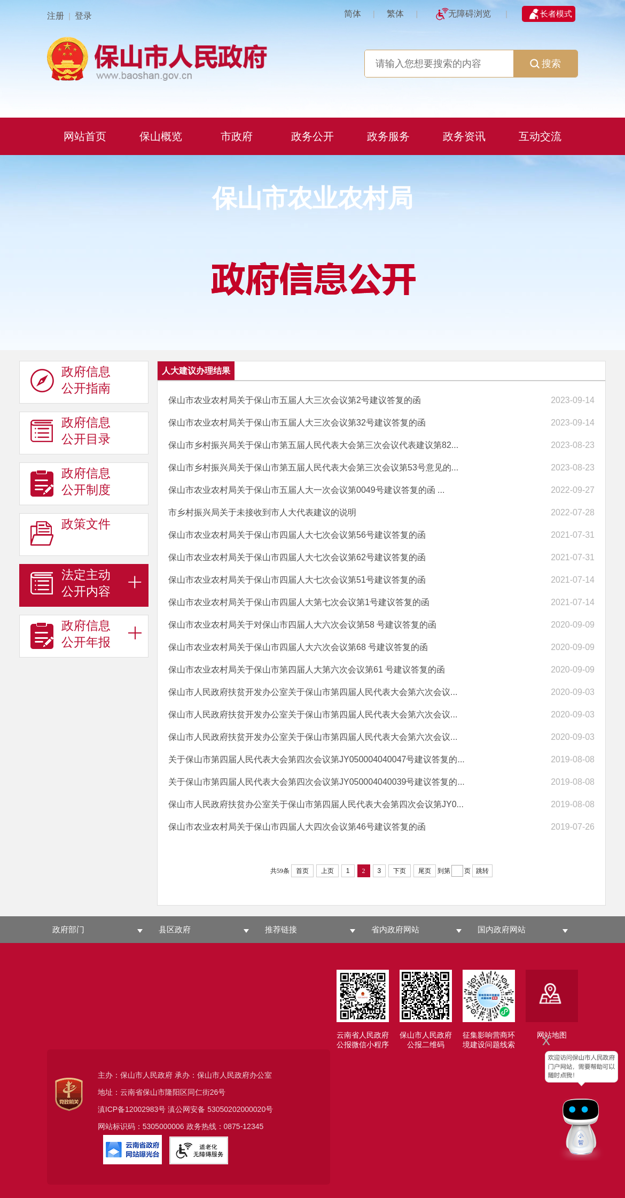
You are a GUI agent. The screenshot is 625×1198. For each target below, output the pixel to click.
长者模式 (556, 13)
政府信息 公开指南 (70, 380)
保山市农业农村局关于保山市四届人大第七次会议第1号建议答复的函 (298, 602)
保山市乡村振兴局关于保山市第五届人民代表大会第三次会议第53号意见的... (313, 467)
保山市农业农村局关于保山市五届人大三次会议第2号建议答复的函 (294, 400)
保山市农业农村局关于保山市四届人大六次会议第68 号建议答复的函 (298, 647)
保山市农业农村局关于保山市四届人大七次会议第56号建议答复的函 (297, 534)
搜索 (545, 63)
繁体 (395, 13)
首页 (302, 871)
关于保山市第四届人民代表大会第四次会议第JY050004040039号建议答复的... (316, 781)
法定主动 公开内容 (70, 583)
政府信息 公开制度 (70, 481)
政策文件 (70, 532)
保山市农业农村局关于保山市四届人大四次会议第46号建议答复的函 (297, 826)
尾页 (424, 871)
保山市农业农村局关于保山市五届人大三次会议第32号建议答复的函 (297, 422)
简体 (352, 13)
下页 (399, 871)
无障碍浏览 (469, 13)
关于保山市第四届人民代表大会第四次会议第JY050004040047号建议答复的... (316, 759)
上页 (327, 871)
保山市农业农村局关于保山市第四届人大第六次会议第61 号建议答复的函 (306, 669)
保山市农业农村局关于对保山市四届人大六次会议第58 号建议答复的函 (302, 624)
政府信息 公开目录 (70, 430)
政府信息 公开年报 (70, 634)
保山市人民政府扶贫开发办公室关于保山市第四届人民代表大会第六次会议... (312, 692)
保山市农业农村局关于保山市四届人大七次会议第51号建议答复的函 (297, 579)
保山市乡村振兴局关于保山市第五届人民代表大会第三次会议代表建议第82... (313, 445)
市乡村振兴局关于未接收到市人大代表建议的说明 (262, 512)
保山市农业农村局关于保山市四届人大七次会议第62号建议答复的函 (297, 557)
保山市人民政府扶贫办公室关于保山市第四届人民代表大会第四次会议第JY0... (316, 804)
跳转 (482, 871)
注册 (55, 15)
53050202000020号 (240, 1109)
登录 (83, 15)
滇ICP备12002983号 (132, 1109)
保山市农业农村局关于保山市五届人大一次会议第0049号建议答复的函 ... (306, 489)
